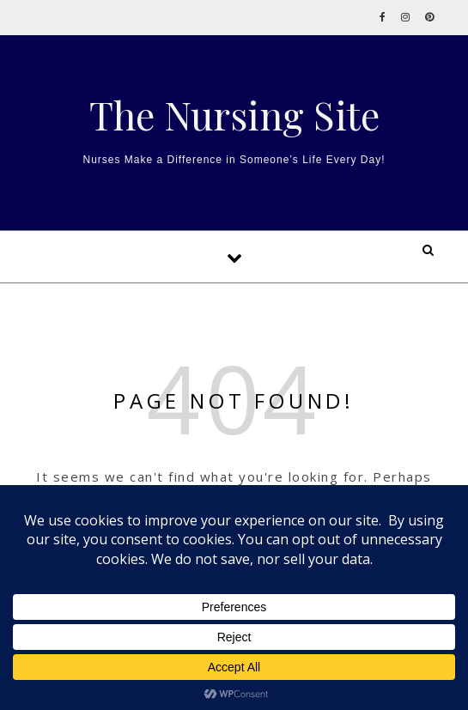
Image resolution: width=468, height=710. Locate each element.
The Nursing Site (234, 114)
